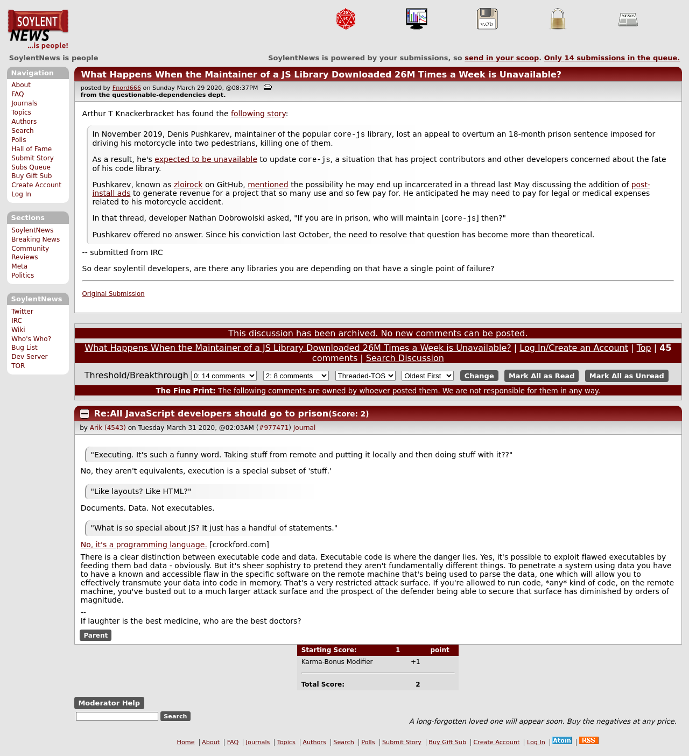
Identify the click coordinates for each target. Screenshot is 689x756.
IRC (16, 320)
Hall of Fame (31, 149)
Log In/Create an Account (573, 351)
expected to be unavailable (205, 161)
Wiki (18, 330)
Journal (304, 431)
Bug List (24, 347)
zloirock (188, 186)
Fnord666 (127, 87)
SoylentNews (38, 29)
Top (644, 351)
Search (22, 131)
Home (186, 745)
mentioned (268, 186)
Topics (21, 112)
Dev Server (29, 357)
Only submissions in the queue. (612, 58)
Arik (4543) (108, 431)
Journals (24, 103)
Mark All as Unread (626, 379)
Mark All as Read (542, 379)
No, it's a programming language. (144, 547)
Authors (24, 121)
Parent (95, 638)
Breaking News (35, 239)
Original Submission (113, 297)
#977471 (273, 431)
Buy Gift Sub (31, 176)
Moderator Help (109, 706)
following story (258, 113)
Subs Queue (31, 167)
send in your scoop (502, 58)
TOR (18, 366)
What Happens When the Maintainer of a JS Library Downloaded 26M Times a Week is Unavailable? (321, 74)
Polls (18, 140)
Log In (21, 194)
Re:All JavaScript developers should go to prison (211, 417)
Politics (22, 275)
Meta (19, 266)
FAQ (17, 94)
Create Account (36, 185)
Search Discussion (405, 361)
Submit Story (32, 158)
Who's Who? (31, 339)
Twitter (22, 311)
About (21, 85)
